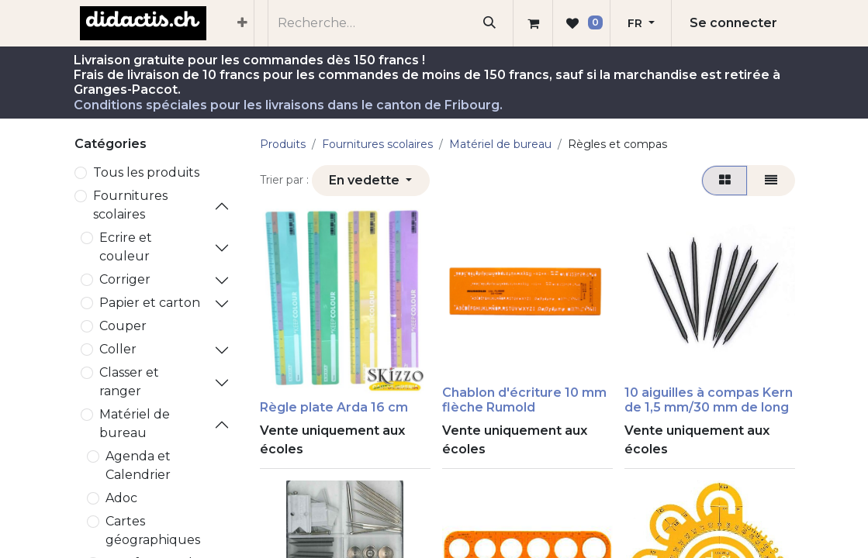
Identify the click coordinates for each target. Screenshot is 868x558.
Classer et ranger (129, 381)
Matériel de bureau (134, 423)
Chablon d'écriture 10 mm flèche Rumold (524, 400)
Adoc (121, 498)
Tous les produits (146, 172)
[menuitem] (242, 23)
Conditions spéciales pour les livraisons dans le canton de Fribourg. (288, 105)
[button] (371, 180)
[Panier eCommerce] (533, 23)
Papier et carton (149, 302)
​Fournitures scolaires (130, 205)
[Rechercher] (489, 23)
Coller (118, 349)
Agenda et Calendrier (138, 465)
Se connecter (733, 23)
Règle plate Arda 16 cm (334, 407)
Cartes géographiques (152, 530)
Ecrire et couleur (125, 247)
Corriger (124, 279)
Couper (123, 326)
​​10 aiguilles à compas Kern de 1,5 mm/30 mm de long (708, 400)
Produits (283, 144)
